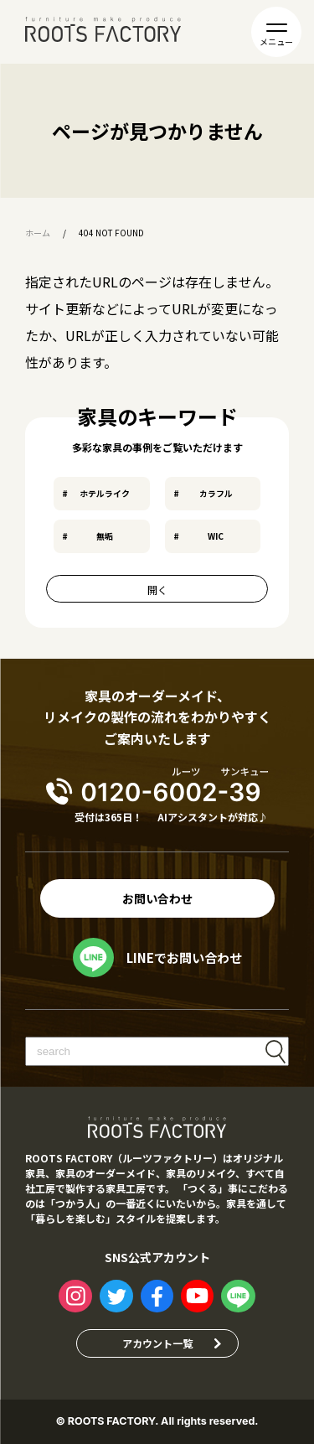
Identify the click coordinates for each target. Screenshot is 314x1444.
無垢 (104, 536)
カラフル (216, 493)
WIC (216, 536)
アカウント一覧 (157, 1343)
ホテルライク (105, 493)
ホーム (37, 233)
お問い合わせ (157, 898)
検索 (275, 1051)
